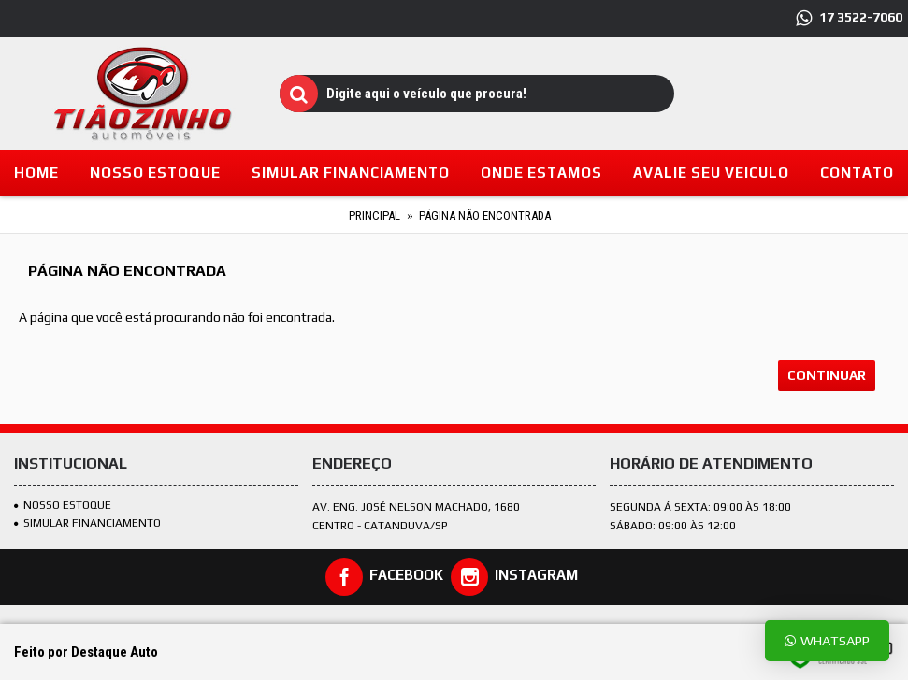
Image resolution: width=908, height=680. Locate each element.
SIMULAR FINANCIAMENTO (87, 522)
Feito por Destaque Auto (86, 652)
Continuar (826, 375)
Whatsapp (827, 640)
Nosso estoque (62, 505)
